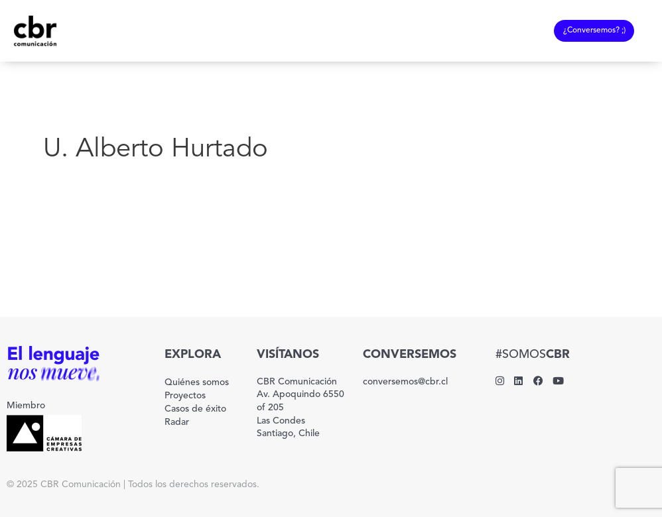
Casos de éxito (195, 409)
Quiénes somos (197, 382)
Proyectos (185, 395)
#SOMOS (533, 355)
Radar (177, 422)
